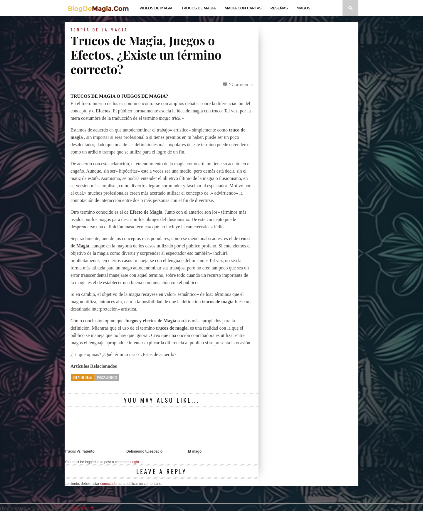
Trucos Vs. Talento (80, 451)
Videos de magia (156, 8)
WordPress (82, 508)
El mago (195, 451)
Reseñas (279, 8)
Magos (303, 8)
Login (134, 462)
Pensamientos (107, 377)
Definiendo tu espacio (144, 451)
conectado (108, 484)
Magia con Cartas (243, 8)
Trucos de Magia (198, 8)
